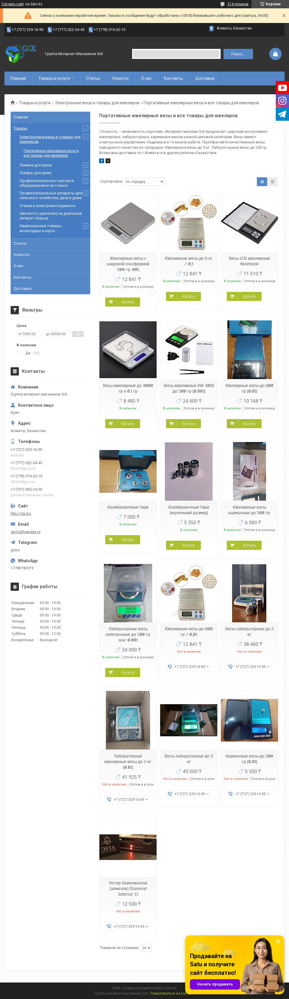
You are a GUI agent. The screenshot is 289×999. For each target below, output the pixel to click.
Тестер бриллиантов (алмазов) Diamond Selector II (128, 889)
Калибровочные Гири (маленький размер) (188, 510)
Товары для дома (35, 173)
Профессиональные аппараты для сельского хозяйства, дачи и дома (50, 195)
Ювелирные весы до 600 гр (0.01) (249, 388)
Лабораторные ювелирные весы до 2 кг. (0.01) (128, 762)
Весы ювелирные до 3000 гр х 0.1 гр (128, 388)
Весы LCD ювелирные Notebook (249, 261)
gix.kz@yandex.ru (25, 532)
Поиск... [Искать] (238, 54)
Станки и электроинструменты (47, 206)
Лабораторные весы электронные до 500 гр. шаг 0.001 (128, 634)
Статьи (93, 78)
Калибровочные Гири (128, 507)
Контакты (173, 78)
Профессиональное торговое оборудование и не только (46, 183)
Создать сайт (12, 4)
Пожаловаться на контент (172, 993)
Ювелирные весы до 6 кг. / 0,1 (189, 261)
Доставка (204, 78)
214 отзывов (238, 4)
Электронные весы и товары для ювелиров (97, 102)
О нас (146, 78)
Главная (18, 78)
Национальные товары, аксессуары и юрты (40, 228)
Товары (20, 128)
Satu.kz (171, 988)
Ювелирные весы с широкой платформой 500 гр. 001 (128, 264)
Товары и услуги (54, 78)
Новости (120, 78)
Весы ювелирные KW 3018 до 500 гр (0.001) (189, 388)
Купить (127, 302)
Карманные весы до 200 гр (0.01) (249, 759)
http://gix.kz (21, 513)
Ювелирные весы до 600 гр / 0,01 (189, 631)
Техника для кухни (35, 165)
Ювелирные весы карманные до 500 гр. (249, 510)
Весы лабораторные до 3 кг (189, 759)
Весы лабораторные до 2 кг (249, 631)
